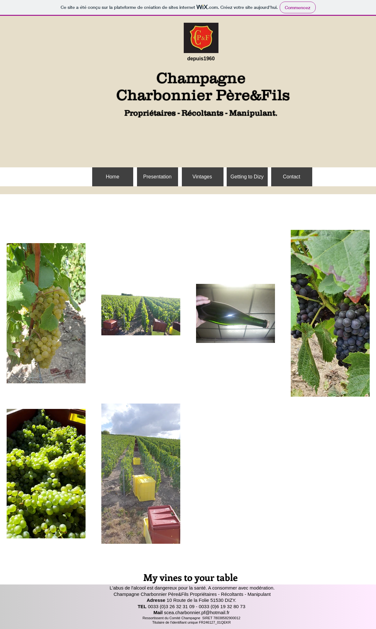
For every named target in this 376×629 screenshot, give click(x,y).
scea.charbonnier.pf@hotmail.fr (197, 612)
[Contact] (291, 176)
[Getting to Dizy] (247, 176)
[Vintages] (202, 176)
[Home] (112, 176)
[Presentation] (157, 176)
